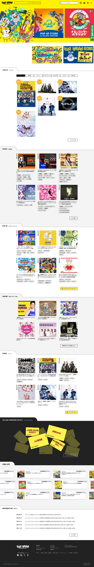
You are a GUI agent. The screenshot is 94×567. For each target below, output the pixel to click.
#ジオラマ (32, 252)
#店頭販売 (19, 175)
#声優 (69, 177)
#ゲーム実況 (19, 181)
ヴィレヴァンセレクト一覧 (71, 455)
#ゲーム (52, 177)
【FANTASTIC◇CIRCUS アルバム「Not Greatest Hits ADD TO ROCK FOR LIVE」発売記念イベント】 (68, 403)
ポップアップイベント (47, 75)
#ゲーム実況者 (28, 179)
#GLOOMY (40, 208)
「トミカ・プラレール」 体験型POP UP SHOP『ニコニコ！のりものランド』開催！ (25, 247)
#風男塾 (61, 380)
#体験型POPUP (47, 282)
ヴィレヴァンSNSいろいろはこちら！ (39, 2)
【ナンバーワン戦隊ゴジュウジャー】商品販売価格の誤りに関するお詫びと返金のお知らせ (43, 514)
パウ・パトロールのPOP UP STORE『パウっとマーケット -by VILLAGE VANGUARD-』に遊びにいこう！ (25, 276)
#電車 (24, 252)
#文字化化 (40, 179)
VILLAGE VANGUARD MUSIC (71, 547)
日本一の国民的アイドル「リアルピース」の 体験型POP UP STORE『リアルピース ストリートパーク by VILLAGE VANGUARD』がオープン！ (47, 276)
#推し (61, 177)
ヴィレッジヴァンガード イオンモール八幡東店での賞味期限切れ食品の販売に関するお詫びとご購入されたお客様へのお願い (49, 518)
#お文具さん (62, 250)
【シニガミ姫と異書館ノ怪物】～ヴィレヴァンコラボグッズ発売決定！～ (47, 318)
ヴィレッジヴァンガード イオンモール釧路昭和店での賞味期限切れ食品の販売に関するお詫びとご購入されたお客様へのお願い (50, 521)
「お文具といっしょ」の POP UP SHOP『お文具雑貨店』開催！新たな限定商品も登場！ (68, 247)
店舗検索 (52, 549)
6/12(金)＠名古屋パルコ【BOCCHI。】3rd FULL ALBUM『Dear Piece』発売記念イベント (25, 376)
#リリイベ (19, 379)
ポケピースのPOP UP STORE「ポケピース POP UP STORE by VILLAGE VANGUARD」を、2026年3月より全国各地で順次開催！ (68, 276)
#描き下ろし (51, 173)
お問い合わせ (75, 552)
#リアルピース (40, 282)
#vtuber (26, 205)
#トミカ (29, 250)
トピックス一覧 (73, 140)
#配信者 (24, 177)
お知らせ (37, 552)
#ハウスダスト (40, 206)
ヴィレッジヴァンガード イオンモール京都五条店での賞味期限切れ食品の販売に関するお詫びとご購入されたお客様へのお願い (50, 528)
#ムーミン (40, 250)
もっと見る (73, 218)
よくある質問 (70, 552)
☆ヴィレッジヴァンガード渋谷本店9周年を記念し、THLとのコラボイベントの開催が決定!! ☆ (47, 376)
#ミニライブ (30, 379)
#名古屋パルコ (19, 381)
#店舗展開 (19, 179)
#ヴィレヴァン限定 (41, 177)
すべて (21, 75)
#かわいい (61, 254)
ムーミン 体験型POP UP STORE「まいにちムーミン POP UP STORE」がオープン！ (47, 247)
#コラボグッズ (62, 179)
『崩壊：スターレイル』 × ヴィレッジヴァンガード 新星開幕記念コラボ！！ (68, 318)
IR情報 (46, 552)
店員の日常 (73, 75)
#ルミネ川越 (19, 177)
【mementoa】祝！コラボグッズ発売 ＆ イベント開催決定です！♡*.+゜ (47, 339)
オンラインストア (68, 545)
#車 (28, 252)
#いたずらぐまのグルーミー (49, 206)
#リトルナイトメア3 (63, 208)
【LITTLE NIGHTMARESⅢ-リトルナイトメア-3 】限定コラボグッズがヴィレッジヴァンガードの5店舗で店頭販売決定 (68, 203)
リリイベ (38, 75)
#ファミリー (24, 250)
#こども (18, 250)
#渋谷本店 (61, 378)
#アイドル (24, 379)
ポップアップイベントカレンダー (70, 288)
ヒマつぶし (64, 75)
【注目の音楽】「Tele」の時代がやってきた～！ (40, 473)
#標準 (29, 177)
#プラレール (19, 252)
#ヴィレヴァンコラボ (26, 175)
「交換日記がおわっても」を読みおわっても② (28, 483)
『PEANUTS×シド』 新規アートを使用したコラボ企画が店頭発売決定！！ (68, 339)
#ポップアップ (40, 252)
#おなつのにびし (20, 205)
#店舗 (31, 205)
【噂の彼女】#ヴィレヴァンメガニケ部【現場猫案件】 (65, 483)
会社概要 (49, 552)
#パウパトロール (20, 279)
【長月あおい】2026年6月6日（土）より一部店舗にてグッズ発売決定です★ (68, 171)
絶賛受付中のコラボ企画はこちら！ (69, 345)
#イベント (19, 254)
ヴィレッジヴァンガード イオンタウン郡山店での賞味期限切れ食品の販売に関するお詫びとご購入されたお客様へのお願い (49, 524)
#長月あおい (68, 179)
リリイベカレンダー (72, 412)
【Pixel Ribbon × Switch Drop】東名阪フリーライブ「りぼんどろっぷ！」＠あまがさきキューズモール (25, 403)
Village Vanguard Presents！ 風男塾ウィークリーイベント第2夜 (68, 375)
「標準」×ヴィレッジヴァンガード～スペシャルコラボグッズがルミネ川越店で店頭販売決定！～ (25, 171)
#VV (23, 179)
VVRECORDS (55, 75)
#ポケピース (62, 279)
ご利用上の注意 (55, 552)
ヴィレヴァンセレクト (54, 548)
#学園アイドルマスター (63, 181)
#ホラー (48, 177)
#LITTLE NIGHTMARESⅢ (64, 210)
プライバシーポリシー (63, 552)
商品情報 (29, 75)
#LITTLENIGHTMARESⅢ (64, 212)
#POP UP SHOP (46, 250)
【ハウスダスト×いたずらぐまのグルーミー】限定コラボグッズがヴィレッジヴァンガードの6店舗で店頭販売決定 (47, 203)
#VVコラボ (40, 175)
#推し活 (65, 177)
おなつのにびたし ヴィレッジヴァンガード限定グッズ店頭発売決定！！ (25, 202)
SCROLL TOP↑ (86, 564)
